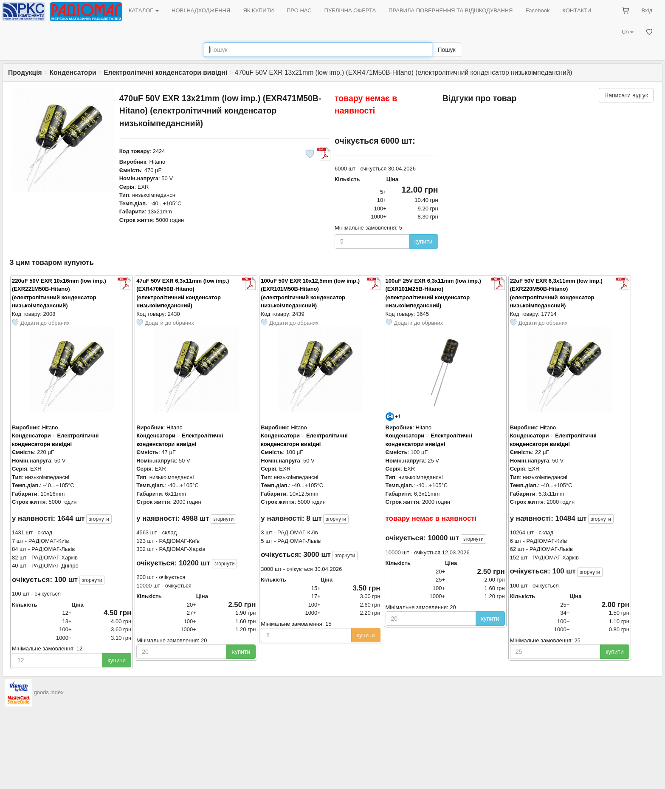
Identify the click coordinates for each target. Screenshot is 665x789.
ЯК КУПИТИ (258, 10)
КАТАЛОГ (144, 10)
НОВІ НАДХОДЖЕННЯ (201, 10)
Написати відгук (626, 95)
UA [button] (628, 31)
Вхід (647, 10)
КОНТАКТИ (576, 10)
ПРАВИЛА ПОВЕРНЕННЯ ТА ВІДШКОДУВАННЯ (451, 10)
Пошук (446, 49)
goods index (49, 692)
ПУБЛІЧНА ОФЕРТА (350, 10)
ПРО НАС (299, 10)
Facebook (537, 10)
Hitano (157, 162)
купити (423, 241)
